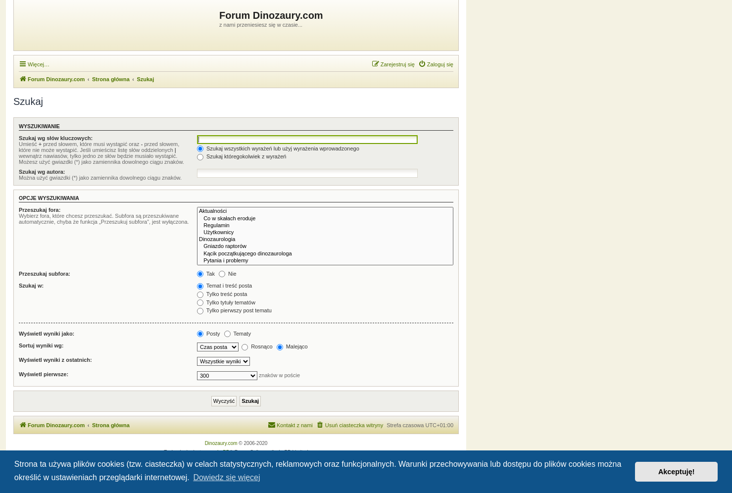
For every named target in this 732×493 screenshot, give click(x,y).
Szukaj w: (31, 286)
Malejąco (292, 346)
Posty (208, 334)
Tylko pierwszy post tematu (234, 310)
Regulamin (325, 225)
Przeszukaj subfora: (44, 274)
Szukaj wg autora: (42, 172)
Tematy (237, 334)
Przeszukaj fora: (39, 210)
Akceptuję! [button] (676, 472)
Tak (206, 274)
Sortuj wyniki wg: (41, 345)
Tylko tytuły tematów (226, 302)
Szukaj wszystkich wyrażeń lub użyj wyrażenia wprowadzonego (278, 148)
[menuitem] (435, 64)
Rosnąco (257, 346)
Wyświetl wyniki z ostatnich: (55, 360)
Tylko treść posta (222, 294)
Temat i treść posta (224, 286)
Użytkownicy (325, 232)
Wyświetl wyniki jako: (46, 334)
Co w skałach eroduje (325, 218)
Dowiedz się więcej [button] (226, 477)
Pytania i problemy (325, 260)
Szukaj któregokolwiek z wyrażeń (241, 156)
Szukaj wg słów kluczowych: (56, 138)
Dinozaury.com (221, 443)
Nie (228, 274)
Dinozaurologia (325, 239)
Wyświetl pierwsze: (43, 374)
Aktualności (325, 211)
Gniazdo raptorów (325, 246)
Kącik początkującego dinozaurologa (325, 253)
